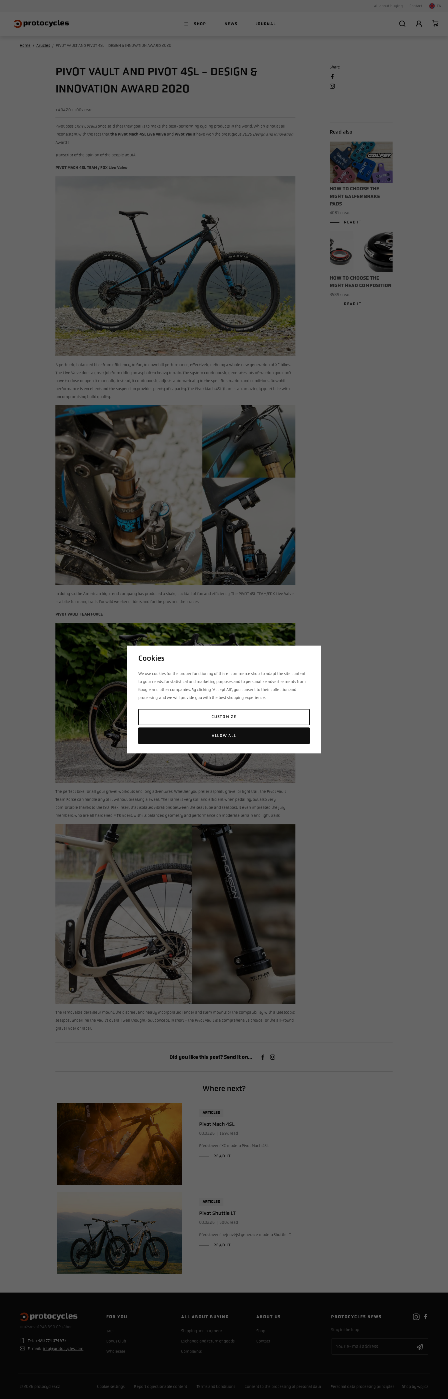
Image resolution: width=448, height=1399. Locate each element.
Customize (223, 716)
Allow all (224, 735)
